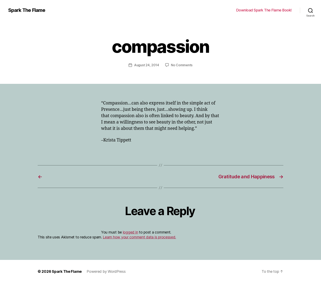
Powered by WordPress (106, 271)
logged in (130, 232)
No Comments (181, 65)
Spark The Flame (26, 10)
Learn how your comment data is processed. (139, 237)
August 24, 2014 (146, 65)
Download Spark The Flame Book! (264, 10)
